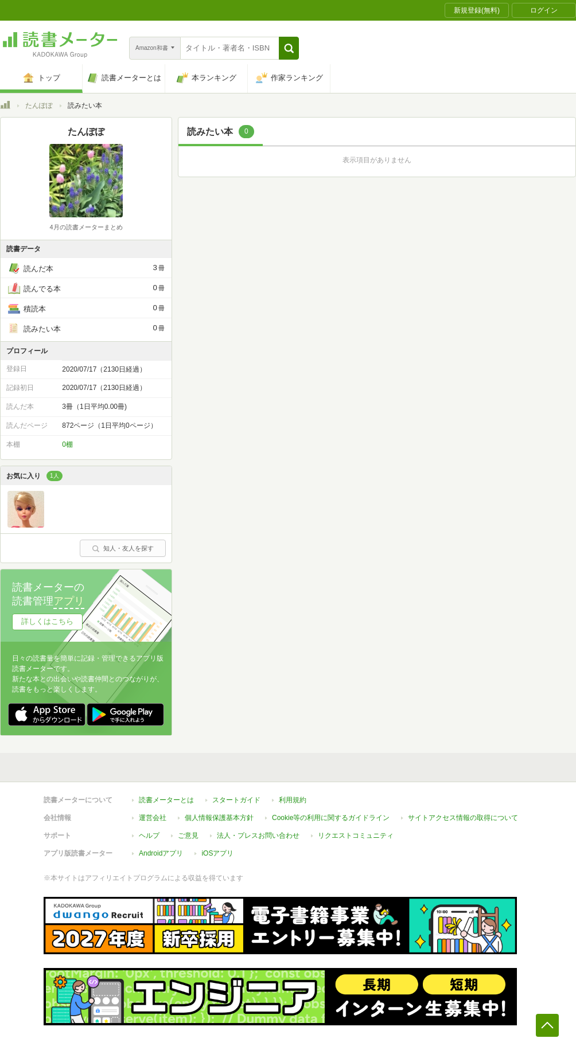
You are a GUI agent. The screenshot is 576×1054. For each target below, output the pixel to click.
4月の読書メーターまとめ (85, 227)
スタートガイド (236, 800)
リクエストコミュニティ (356, 835)
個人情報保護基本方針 (219, 817)
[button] (289, 48)
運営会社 (152, 817)
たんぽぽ (39, 106)
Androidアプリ (161, 853)
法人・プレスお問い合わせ (258, 835)
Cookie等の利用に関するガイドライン (331, 817)
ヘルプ (149, 835)
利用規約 (292, 800)
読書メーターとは (166, 800)
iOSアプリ (217, 853)
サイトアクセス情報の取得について (463, 817)
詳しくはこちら (47, 621)
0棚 (67, 444)
